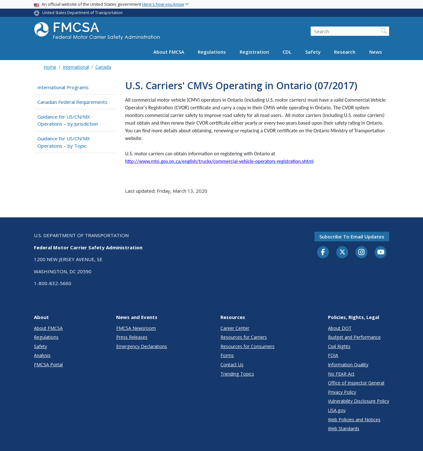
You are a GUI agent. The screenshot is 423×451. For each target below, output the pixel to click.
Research (344, 52)
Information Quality (348, 365)
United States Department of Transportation (82, 12)
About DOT (340, 328)
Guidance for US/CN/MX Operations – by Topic (63, 142)
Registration (254, 52)
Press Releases (132, 337)
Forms (227, 355)
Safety (313, 52)
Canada (103, 67)
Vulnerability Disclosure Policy (358, 401)
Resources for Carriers (243, 337)
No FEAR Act (341, 374)
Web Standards (343, 428)
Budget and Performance (354, 337)
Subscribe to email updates (351, 236)
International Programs (63, 87)
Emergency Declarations (141, 346)
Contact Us (231, 365)
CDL (287, 52)
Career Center (234, 328)
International (76, 67)
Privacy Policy (342, 392)
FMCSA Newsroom (136, 328)
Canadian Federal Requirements (72, 102)
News (375, 52)
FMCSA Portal (48, 365)
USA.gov (337, 410)
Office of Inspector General (356, 383)
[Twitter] (342, 252)
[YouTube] (381, 252)
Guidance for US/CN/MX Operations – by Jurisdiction (67, 120)
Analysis (42, 355)
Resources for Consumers (247, 346)
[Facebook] (323, 252)
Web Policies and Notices (354, 419)
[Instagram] (361, 253)
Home (50, 67)
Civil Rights (339, 346)
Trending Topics (237, 374)
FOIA (333, 355)
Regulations (212, 52)
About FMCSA (168, 52)
